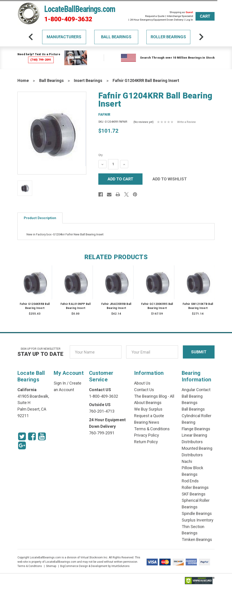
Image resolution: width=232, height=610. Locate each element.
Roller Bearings (168, 36)
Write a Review (186, 122)
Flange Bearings (196, 428)
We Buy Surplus (148, 409)
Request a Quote (154, 16)
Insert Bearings (88, 80)
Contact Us (144, 389)
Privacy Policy (146, 435)
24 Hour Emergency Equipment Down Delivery (156, 19)
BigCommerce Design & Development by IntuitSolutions (95, 566)
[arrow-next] (201, 37)
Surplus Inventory (197, 520)
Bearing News (146, 422)
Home (23, 80)
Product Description (40, 218)
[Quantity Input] (113, 164)
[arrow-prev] (31, 37)
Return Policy (146, 441)
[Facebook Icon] (31, 436)
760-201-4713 (101, 411)
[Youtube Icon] (41, 436)
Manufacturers (64, 36)
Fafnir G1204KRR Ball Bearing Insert (146, 80)
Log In (189, 19)
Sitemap (51, 566)
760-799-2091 (101, 433)
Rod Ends (190, 480)
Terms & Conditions (152, 428)
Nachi (187, 461)
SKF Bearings (193, 494)
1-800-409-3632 (68, 19)
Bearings (190, 402)
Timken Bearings (197, 539)
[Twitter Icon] (22, 436)
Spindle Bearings (197, 513)
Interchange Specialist (180, 16)
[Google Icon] (22, 445)
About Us (142, 383)
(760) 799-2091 (40, 59)
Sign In (60, 383)
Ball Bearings (116, 36)
